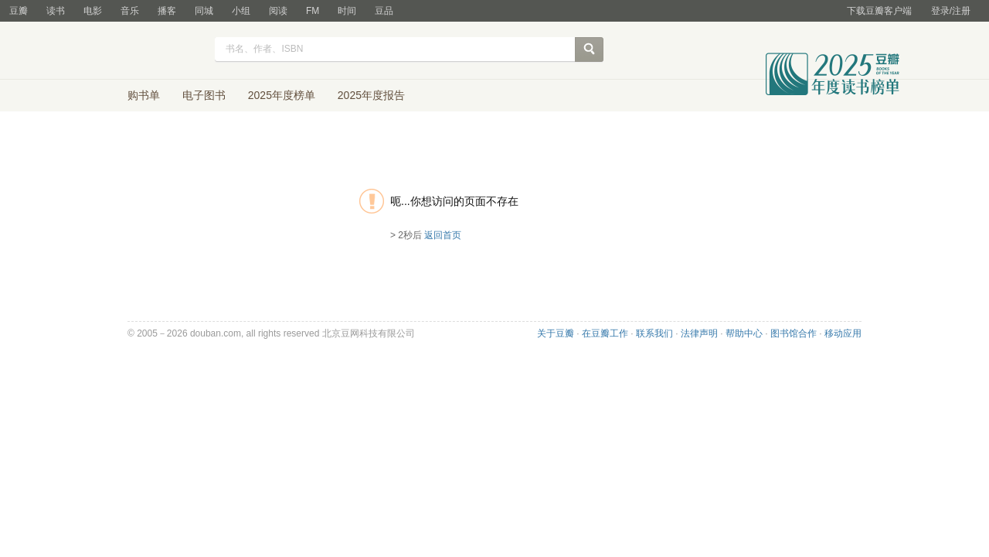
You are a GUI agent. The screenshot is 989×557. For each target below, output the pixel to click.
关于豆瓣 (555, 333)
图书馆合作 (793, 333)
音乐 (130, 10)
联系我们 (654, 333)
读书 (55, 10)
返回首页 (442, 235)
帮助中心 (744, 333)
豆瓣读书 (149, 51)
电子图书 (204, 95)
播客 (167, 10)
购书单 (143, 95)
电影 (92, 10)
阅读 (278, 10)
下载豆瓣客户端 (879, 10)
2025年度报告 (371, 95)
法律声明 (699, 333)
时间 (347, 10)
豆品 (384, 10)
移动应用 (843, 333)
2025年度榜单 (281, 95)
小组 (241, 10)
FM (312, 10)
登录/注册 (950, 10)
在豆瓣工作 (605, 333)
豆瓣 (18, 10)
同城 (204, 10)
